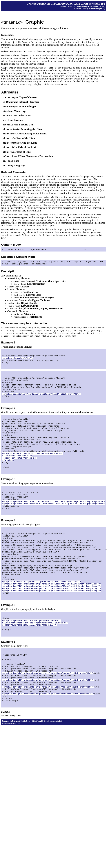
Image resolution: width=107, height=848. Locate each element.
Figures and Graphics (73, 51)
